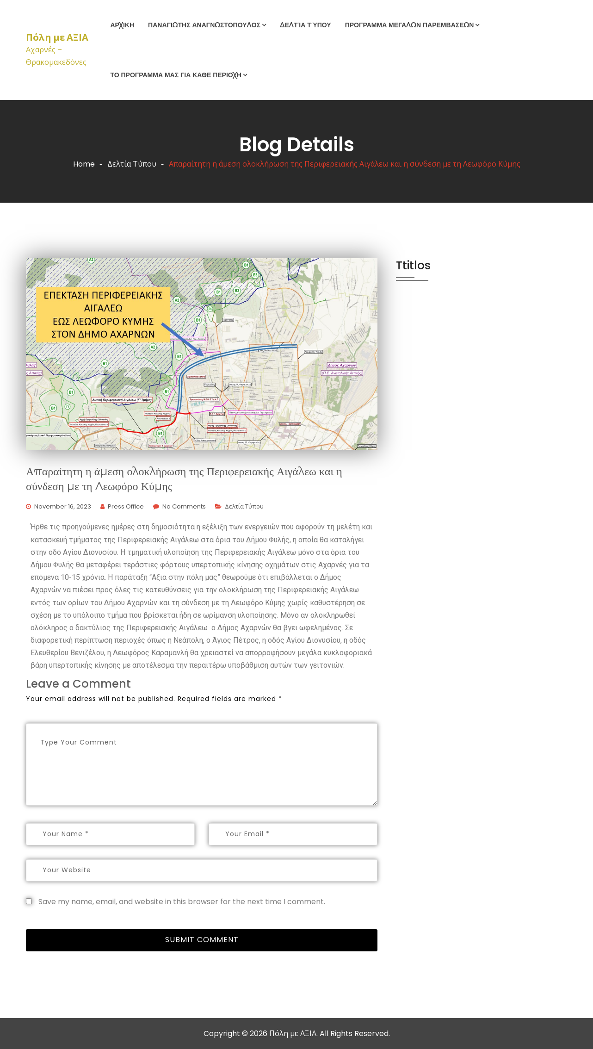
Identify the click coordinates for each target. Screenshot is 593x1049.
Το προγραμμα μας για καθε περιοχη (175, 75)
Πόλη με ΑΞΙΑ (57, 37)
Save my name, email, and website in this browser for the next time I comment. (181, 901)
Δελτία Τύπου (305, 25)
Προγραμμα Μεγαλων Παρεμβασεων (409, 25)
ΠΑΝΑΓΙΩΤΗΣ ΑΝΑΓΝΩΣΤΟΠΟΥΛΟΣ (204, 25)
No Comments (184, 506)
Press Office (126, 506)
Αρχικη (122, 25)
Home (84, 164)
